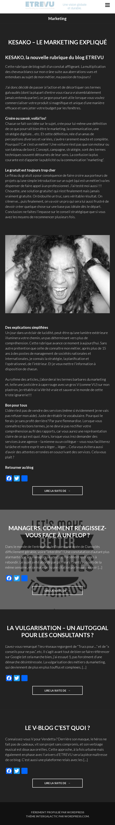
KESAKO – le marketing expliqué (57, 42)
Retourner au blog (19, 467)
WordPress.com (76, 816)
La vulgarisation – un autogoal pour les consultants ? (57, 631)
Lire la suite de (63, 492)
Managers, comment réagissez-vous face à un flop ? (57, 531)
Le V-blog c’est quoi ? (57, 727)
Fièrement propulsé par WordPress (57, 812)
